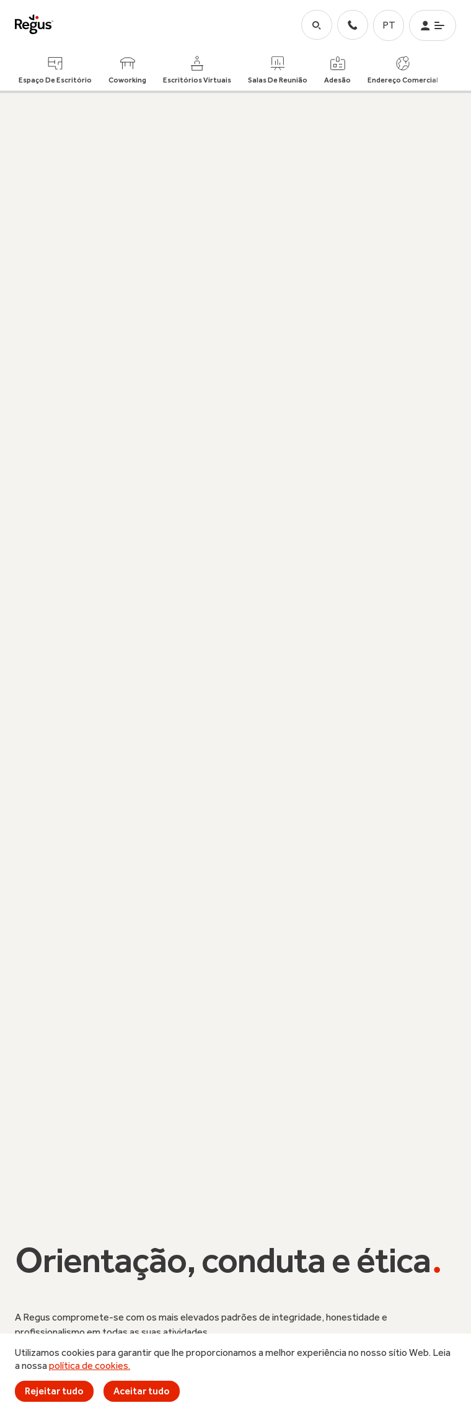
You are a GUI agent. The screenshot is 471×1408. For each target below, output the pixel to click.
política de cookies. (89, 1365)
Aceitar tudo (141, 1391)
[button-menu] (432, 25)
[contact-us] (352, 25)
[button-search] (316, 25)
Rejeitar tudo (54, 1391)
